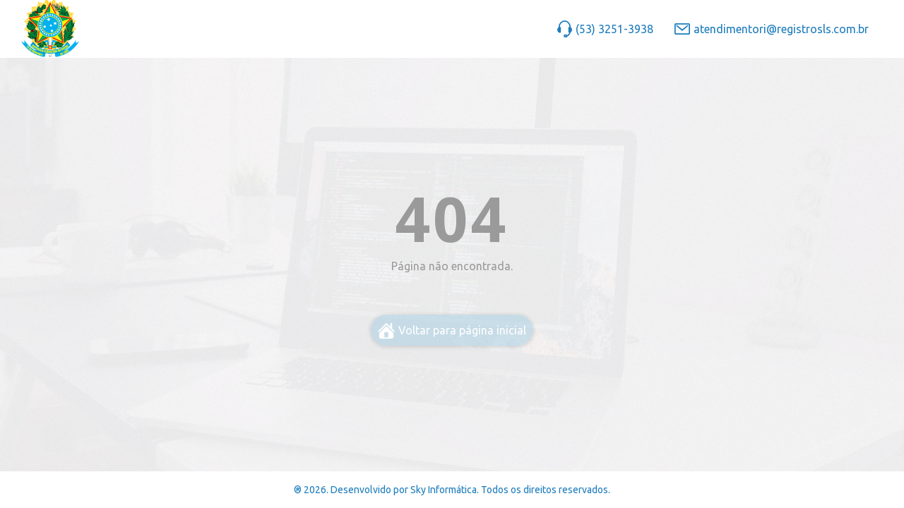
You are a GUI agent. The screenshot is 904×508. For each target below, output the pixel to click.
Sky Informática (443, 489)
